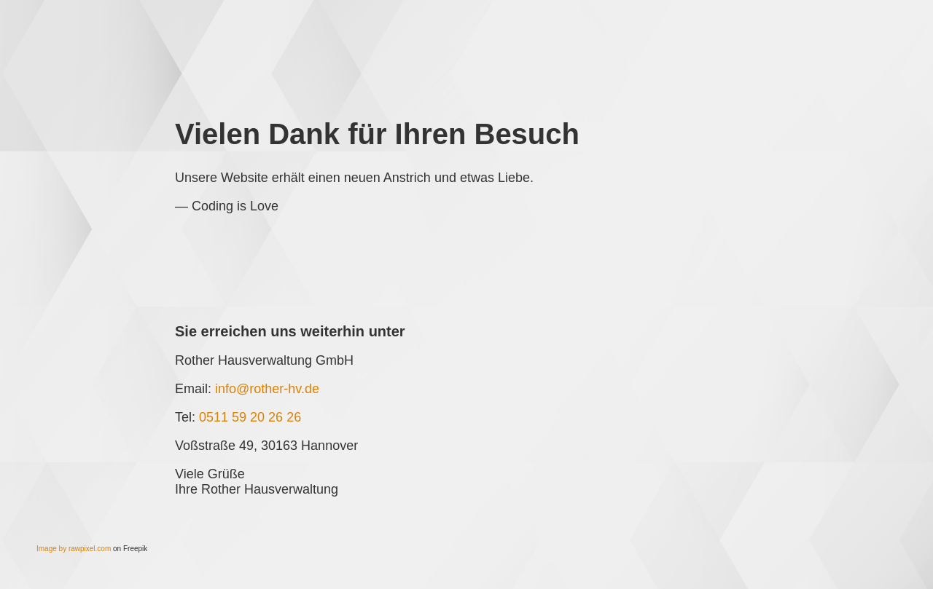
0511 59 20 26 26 (250, 417)
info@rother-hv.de (267, 389)
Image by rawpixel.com (73, 549)
